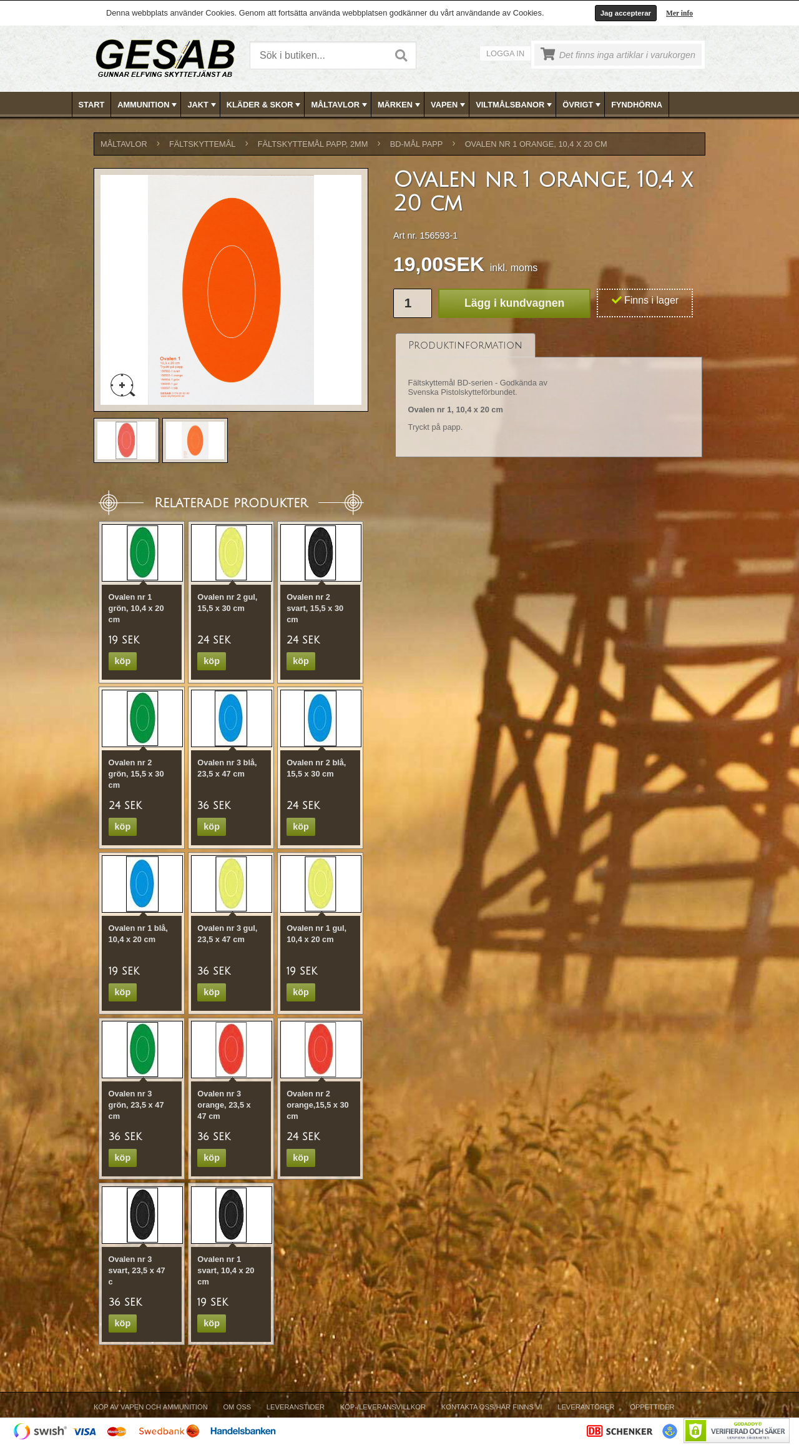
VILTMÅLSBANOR (515, 105)
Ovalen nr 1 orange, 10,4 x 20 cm (536, 144)
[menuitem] (92, 104)
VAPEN (449, 105)
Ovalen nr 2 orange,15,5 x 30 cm (318, 1105)
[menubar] (400, 104)
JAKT (202, 105)
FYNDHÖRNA (636, 104)
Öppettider (652, 1407)
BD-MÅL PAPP (416, 144)
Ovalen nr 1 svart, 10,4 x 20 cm (225, 1270)
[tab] (465, 345)
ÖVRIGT (582, 105)
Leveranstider (296, 1407)
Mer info (679, 13)
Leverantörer (585, 1407)
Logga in (505, 53)
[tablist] (548, 395)
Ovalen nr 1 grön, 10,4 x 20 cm (136, 608)
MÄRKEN (400, 105)
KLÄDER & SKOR (265, 105)
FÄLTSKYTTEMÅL (202, 144)
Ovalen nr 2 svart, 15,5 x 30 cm (315, 608)
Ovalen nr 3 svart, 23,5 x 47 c (137, 1270)
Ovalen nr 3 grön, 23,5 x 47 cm (136, 1105)
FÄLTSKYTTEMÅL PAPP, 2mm (313, 144)
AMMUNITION (148, 105)
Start (92, 104)
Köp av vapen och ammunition (151, 1407)
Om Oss (237, 1407)
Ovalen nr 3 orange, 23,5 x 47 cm (223, 1105)
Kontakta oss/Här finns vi (491, 1407)
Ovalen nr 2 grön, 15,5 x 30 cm (136, 774)
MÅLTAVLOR (340, 105)
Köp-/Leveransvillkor (383, 1407)
